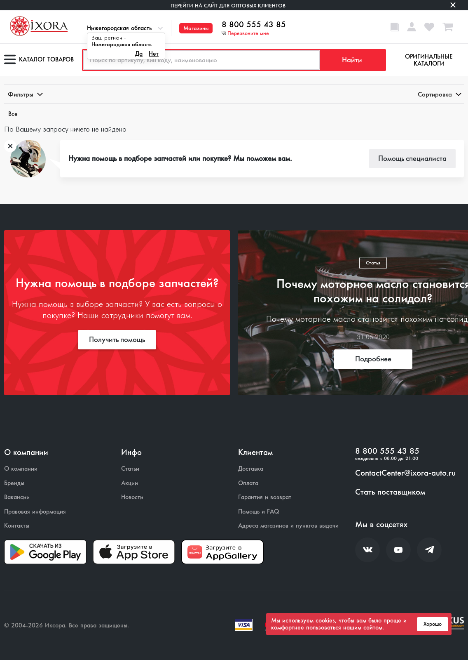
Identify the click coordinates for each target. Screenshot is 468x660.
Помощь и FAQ (258, 511)
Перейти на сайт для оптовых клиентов (228, 5)
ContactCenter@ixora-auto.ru (405, 473)
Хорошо (433, 624)
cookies (325, 620)
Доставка (250, 468)
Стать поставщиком (390, 492)
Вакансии (17, 497)
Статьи (130, 468)
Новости (132, 497)
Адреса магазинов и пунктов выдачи (288, 525)
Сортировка (439, 94)
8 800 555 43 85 (254, 24)
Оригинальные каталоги (429, 60)
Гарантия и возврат (264, 497)
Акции (129, 483)
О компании (20, 468)
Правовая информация (35, 511)
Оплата (248, 483)
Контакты (16, 525)
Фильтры (25, 94)
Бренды (14, 483)
